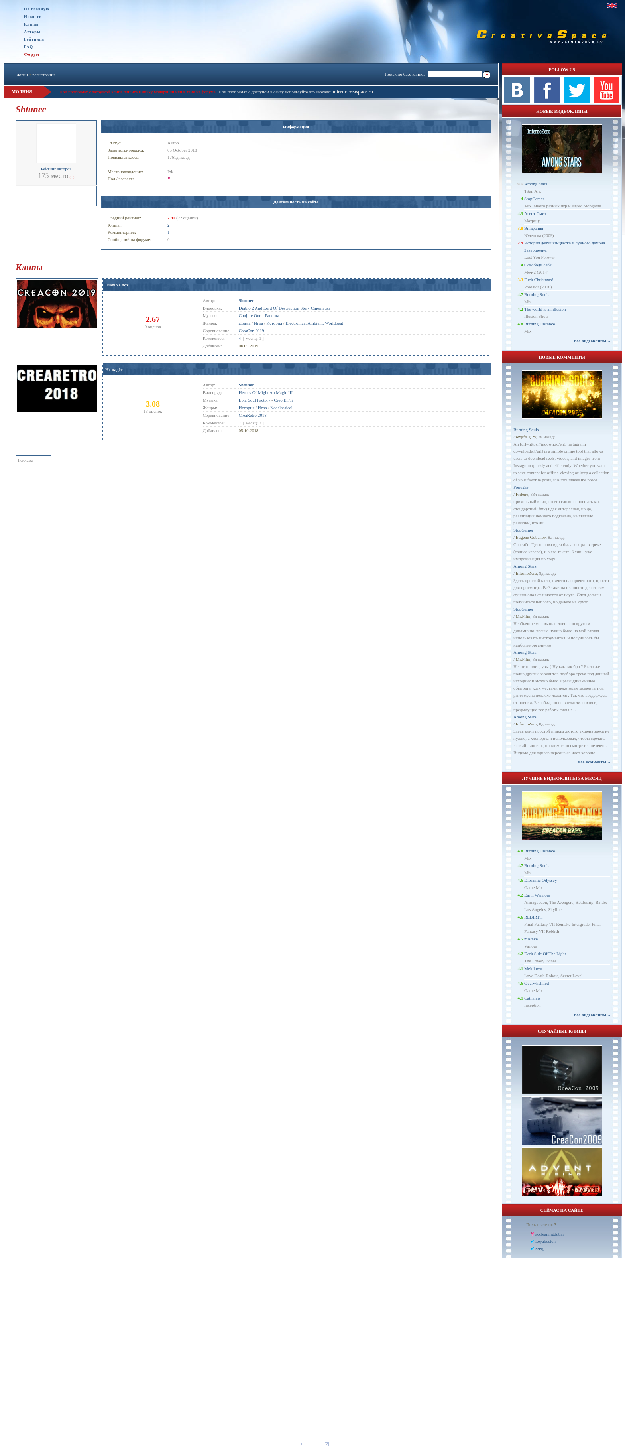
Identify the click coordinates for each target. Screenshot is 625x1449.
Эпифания (533, 228)
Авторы (32, 32)
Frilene (522, 494)
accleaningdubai (549, 1234)
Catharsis (532, 998)
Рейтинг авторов (56, 168)
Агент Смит (535, 213)
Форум (31, 54)
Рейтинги (34, 39)
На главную (36, 9)
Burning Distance (539, 323)
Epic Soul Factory (254, 400)
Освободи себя (538, 264)
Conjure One (250, 315)
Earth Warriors (537, 895)
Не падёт (114, 369)
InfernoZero (526, 573)
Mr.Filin (523, 616)
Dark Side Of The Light (545, 953)
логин (22, 74)
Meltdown (533, 968)
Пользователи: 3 (541, 1224)
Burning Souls (536, 294)
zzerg (540, 1248)
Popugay (521, 487)
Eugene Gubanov (531, 537)
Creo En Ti (283, 400)
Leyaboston (545, 1241)
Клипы (31, 24)
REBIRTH (533, 917)
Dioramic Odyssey (540, 880)
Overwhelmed (536, 983)
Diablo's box (116, 284)
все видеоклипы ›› (592, 340)
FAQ (28, 47)
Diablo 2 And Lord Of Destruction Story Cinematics (285, 308)
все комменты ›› (594, 761)
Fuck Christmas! (538, 279)
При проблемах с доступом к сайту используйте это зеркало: (275, 91)
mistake (531, 938)
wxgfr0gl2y (526, 436)
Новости (33, 16)
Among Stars (535, 183)
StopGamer (534, 198)
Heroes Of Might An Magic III (266, 392)
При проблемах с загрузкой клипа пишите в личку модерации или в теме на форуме (137, 91)
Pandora (272, 315)
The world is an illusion (545, 309)
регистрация (43, 74)
